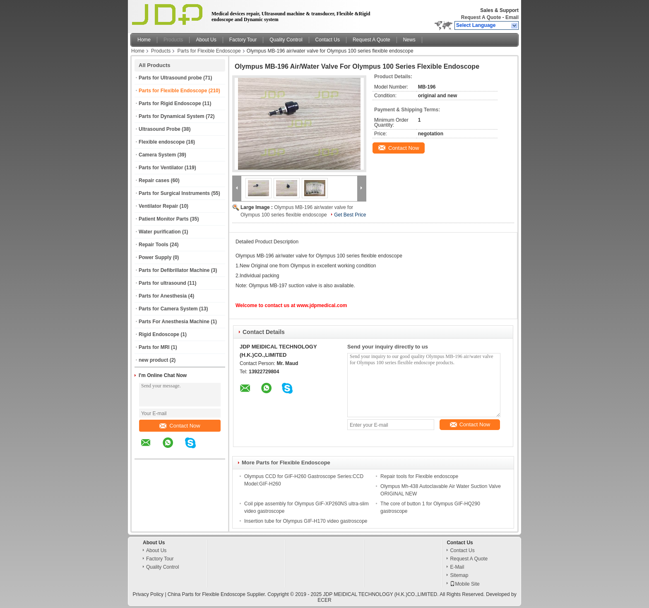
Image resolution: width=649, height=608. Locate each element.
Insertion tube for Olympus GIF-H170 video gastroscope (305, 521)
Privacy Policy (147, 594)
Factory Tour (243, 40)
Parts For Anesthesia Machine (174, 321)
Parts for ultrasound (162, 283)
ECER (324, 600)
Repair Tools (153, 245)
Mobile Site (464, 584)
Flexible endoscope (162, 142)
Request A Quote (481, 17)
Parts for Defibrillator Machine (174, 270)
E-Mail (457, 567)
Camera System (157, 155)
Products (173, 40)
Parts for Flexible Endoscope (208, 51)
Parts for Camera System (168, 309)
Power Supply (155, 257)
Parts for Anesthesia (163, 296)
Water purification (160, 232)
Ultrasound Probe (159, 129)
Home (144, 40)
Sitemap (459, 575)
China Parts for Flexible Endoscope (206, 594)
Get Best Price (350, 215)
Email (512, 17)
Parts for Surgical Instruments (174, 193)
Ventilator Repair (158, 206)
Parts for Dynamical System (171, 116)
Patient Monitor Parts (164, 219)
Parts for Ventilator (161, 168)
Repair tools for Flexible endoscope (419, 476)
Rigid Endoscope (159, 334)
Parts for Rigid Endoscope (170, 103)
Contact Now (179, 426)
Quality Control (285, 40)
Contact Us (327, 40)
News (409, 40)
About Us (206, 40)
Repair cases (154, 180)
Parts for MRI (154, 347)
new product (153, 360)
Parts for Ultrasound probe (170, 78)
